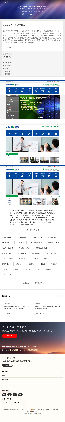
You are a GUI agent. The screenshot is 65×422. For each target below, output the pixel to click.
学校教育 (27, 269)
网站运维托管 (20, 242)
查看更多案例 (39, 283)
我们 (3, 383)
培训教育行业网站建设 (32, 230)
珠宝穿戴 (54, 264)
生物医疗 (35, 258)
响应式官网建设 (51, 253)
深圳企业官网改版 (41, 248)
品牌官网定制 (22, 253)
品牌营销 (16, 269)
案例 (3, 375)
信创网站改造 (52, 237)
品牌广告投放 (38, 237)
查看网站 (9, 47)
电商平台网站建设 (53, 242)
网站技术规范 (6, 242)
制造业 (43, 264)
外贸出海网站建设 (36, 242)
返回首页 (26, 283)
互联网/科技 (5, 264)
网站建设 (5, 371)
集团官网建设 (36, 253)
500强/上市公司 (6, 274)
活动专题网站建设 (24, 248)
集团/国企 (48, 269)
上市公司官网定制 (7, 258)
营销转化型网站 (6, 253)
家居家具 (32, 264)
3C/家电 (4, 269)
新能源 (46, 258)
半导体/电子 (22, 258)
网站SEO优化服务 (7, 237)
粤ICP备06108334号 (24, 409)
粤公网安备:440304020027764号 (41, 409)
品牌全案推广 (23, 237)
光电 (38, 269)
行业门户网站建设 (7, 248)
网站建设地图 (37, 413)
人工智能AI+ (19, 264)
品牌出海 (5, 379)
